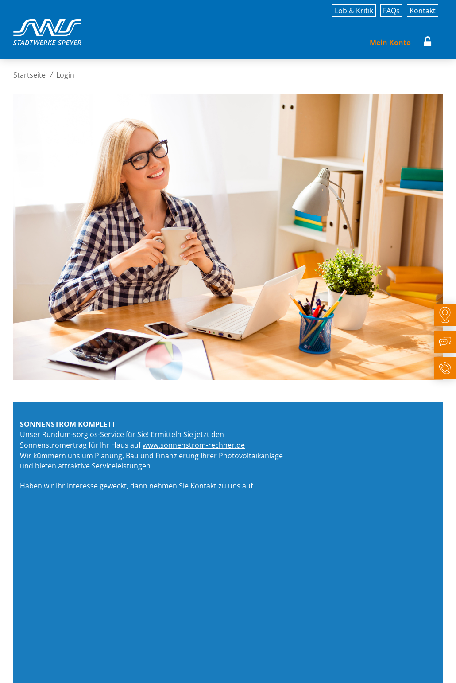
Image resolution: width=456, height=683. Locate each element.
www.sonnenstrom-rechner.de (194, 445)
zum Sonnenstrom (242, 511)
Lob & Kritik (354, 11)
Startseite (29, 75)
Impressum (30, 668)
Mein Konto (390, 42)
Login (428, 42)
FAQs (391, 11)
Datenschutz (81, 668)
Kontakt (423, 11)
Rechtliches (132, 668)
